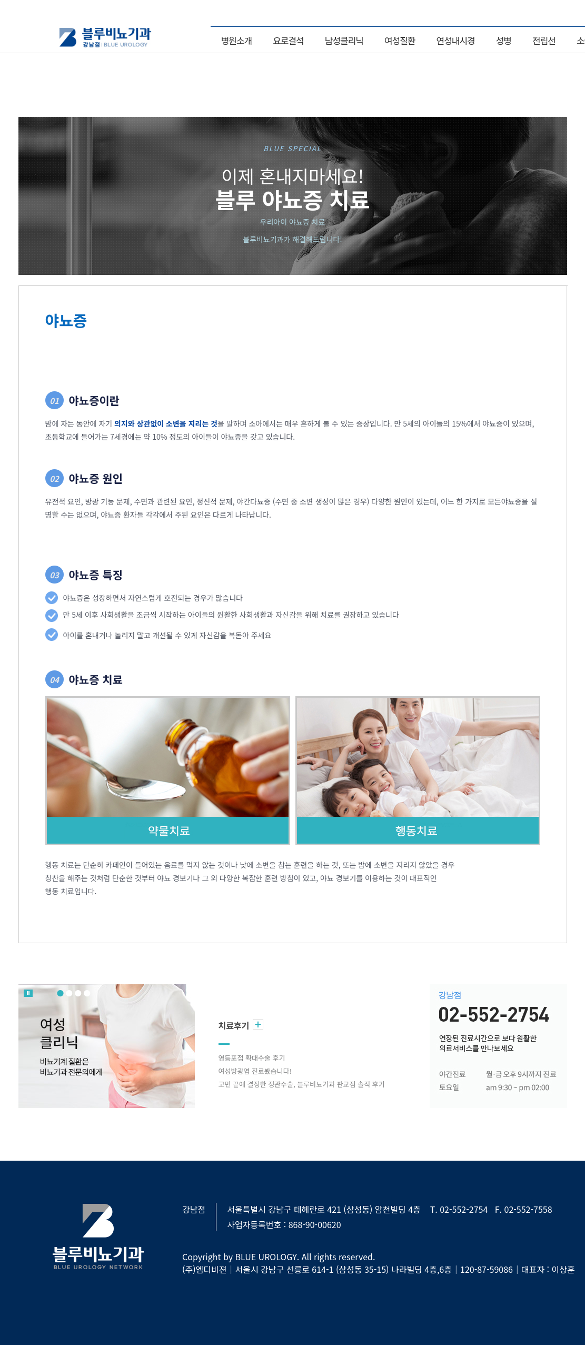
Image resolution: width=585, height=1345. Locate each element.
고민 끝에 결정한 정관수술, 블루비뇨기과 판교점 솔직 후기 (302, 1084)
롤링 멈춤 (28, 993)
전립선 (544, 40)
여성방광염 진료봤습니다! (255, 1071)
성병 (503, 40)
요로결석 (288, 40)
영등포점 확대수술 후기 (252, 1058)
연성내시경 (456, 40)
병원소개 (236, 40)
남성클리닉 (344, 40)
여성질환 (399, 40)
